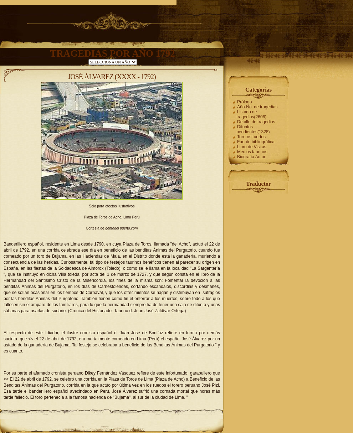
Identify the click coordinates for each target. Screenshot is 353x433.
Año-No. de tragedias (257, 106)
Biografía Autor (251, 156)
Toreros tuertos (251, 136)
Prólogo (244, 101)
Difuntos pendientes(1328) (253, 129)
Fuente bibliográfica (256, 141)
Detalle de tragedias (256, 121)
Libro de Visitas (251, 146)
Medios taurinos (252, 151)
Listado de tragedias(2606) (251, 114)
